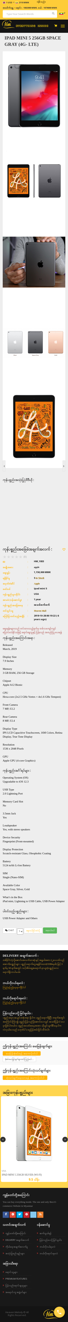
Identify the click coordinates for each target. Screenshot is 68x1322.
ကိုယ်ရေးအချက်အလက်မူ (16, 1246)
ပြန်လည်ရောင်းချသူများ (16, 1285)
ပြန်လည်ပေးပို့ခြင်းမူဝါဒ (51, 1240)
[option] (34, 1139)
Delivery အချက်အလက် (17, 1240)
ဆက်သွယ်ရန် (45, 1233)
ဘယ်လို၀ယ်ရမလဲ (47, 1246)
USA (4, 1171)
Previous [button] (3, 1139)
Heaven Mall (40, 610)
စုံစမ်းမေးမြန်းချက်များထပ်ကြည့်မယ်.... (19, 1059)
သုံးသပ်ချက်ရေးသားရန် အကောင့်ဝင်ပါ (25, 1077)
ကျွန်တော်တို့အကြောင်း (15, 1233)
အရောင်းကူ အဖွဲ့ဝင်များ (16, 1292)
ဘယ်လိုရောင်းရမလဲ (49, 1253)
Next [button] (65, 1139)
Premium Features (16, 1278)
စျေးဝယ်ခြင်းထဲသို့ (33, 930)
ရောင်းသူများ (11, 1272)
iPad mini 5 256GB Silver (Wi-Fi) (22, 1174)
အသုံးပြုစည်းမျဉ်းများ (15, 1253)
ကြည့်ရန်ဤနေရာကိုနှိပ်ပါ (14, 987)
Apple (37, 583)
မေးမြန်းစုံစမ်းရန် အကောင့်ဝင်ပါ (22, 1053)
